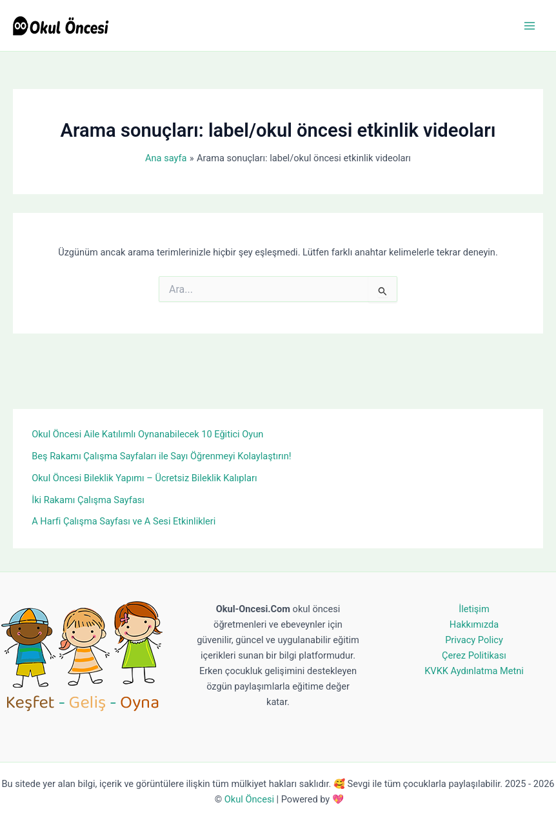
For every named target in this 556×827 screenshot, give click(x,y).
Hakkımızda (474, 624)
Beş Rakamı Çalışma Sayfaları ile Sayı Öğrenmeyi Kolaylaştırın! (161, 456)
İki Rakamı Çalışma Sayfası (88, 500)
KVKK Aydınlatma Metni (474, 671)
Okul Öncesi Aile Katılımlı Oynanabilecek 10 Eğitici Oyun (147, 434)
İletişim (474, 609)
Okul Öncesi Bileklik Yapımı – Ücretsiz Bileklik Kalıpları (144, 478)
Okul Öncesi (249, 799)
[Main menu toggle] (529, 25)
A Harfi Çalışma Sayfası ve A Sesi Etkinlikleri (123, 521)
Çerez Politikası (474, 655)
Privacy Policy (474, 640)
